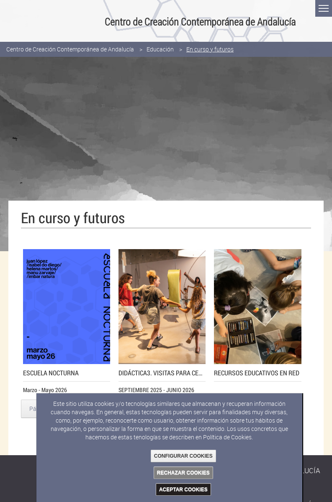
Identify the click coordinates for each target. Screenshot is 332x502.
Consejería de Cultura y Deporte (53, 20)
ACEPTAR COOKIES (183, 489)
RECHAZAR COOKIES (183, 473)
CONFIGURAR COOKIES (183, 456)
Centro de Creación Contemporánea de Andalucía (70, 49)
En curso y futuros (210, 49)
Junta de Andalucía (10, 21)
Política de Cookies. (228, 437)
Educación (160, 49)
